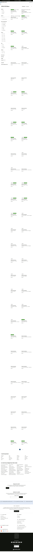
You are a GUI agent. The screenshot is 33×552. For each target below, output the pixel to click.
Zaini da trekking (11, 465)
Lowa (1, 460)
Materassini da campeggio (4, 472)
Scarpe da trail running (12, 468)
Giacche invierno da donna (4, 465)
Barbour (10, 460)
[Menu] (0, 4)
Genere (5, 10)
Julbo (25, 456)
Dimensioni (5, 56)
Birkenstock (26, 459)
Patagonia (2, 456)
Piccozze (10, 466)
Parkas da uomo (3, 469)
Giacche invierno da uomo (4, 468)
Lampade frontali (3, 473)
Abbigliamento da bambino (12, 474)
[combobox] (5, 18)
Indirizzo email (16, 496)
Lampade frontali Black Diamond (19, 471)
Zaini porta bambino (11, 473)
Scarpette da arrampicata (12, 470)
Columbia (18, 457)
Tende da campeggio (3, 471)
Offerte (5, 51)
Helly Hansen (10, 459)
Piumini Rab (26, 466)
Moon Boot (10, 458)
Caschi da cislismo (11, 472)
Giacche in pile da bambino (12, 475)
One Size (2, 61)
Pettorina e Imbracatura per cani (28, 467)
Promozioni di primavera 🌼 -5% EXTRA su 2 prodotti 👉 (16, 5)
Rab (1, 458)
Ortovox (2, 457)
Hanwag (26, 458)
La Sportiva (2, 459)
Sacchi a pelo (2, 474)
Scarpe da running (11, 469)
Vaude (17, 459)
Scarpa (18, 458)
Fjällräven (18, 456)
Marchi (5, 17)
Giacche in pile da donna (4, 467)
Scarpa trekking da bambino (12, 471)
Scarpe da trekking (11, 467)
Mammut (18, 460)
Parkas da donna (3, 466)
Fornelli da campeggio (4, 475)
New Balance (26, 457)
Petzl (25, 460)
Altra (9, 456)
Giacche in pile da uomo (4, 470)
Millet (9, 457)
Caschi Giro (26, 465)
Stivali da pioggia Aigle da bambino (20, 465)
